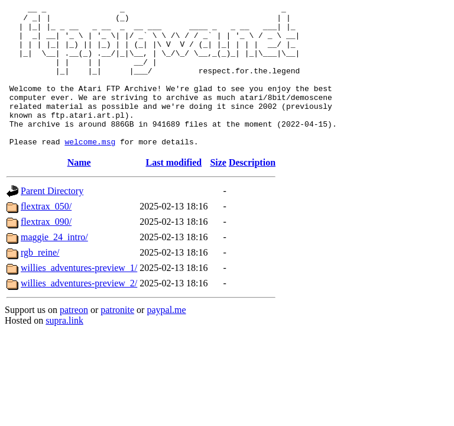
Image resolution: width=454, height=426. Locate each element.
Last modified (174, 191)
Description (252, 191)
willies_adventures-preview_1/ (79, 296)
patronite (117, 338)
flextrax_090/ (46, 250)
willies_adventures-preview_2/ (79, 311)
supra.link (64, 349)
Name (79, 191)
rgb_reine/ (40, 281)
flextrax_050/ (46, 235)
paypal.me (166, 338)
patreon (74, 338)
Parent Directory (52, 219)
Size (218, 191)
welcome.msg (89, 169)
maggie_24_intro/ (54, 265)
